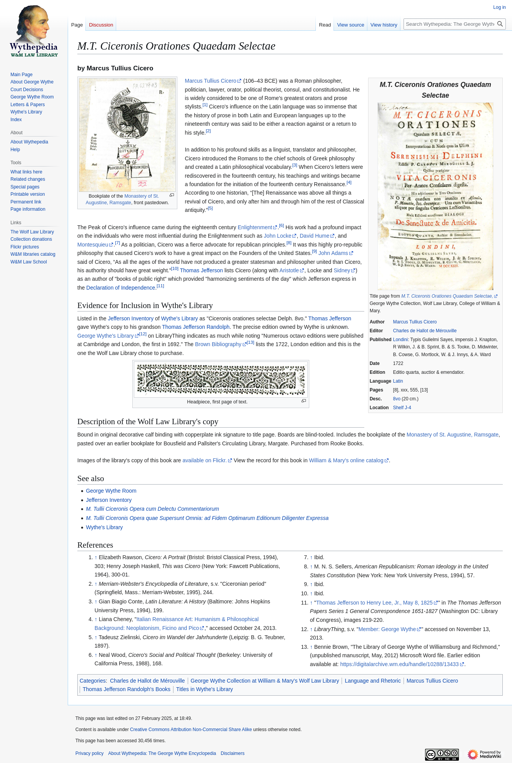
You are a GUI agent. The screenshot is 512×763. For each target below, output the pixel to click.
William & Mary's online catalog (346, 460)
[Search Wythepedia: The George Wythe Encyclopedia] (455, 24)
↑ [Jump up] (96, 557)
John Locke (278, 236)
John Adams (333, 253)
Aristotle (289, 270)
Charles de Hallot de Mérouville (425, 330)
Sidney (342, 270)
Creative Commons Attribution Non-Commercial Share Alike (191, 729)
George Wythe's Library (105, 336)
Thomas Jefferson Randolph (196, 327)
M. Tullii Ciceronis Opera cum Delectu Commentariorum (152, 509)
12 (143, 333)
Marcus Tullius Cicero (415, 322)
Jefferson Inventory (130, 318)
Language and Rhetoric (373, 681)
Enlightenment (255, 227)
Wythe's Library (179, 318)
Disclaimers (233, 753)
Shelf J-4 (402, 407)
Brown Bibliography (218, 344)
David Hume (314, 236)
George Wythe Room (111, 491)
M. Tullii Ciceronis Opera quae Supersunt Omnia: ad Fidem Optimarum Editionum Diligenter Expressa (207, 518)
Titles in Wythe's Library (204, 689)
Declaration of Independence (120, 288)
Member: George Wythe (387, 629)
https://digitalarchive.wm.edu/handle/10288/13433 (399, 664)
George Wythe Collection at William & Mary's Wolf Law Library (265, 681)
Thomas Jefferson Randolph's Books (126, 689)
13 (250, 342)
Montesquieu (92, 245)
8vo (396, 398)
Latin (398, 381)
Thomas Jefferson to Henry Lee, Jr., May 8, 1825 (374, 603)
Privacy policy (89, 753)
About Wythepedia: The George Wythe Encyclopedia (162, 753)
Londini (400, 339)
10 (174, 268)
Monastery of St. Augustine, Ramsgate (453, 434)
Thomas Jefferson (201, 270)
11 (160, 285)
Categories (93, 681)
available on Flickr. (204, 460)
